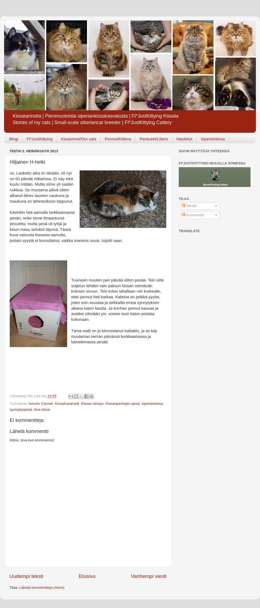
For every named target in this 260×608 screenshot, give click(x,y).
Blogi (13, 139)
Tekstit (189, 206)
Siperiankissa (213, 139)
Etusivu (87, 576)
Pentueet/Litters (153, 139)
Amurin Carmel (40, 404)
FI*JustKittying (40, 139)
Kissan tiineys (92, 404)
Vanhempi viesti (149, 576)
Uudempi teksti (26, 576)
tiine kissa (42, 410)
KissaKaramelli (67, 404)
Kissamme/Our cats (78, 139)
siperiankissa (152, 404)
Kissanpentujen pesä (122, 404)
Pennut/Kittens (118, 139)
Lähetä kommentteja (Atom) (41, 588)
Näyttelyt (184, 139)
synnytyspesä (21, 410)
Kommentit (193, 215)
